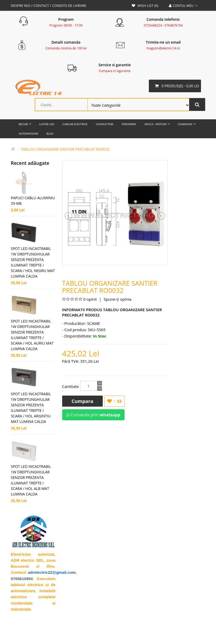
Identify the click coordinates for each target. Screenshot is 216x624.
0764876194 (174, 25)
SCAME (93, 323)
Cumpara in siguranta (115, 71)
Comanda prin (93, 415)
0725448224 (153, 25)
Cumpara (82, 401)
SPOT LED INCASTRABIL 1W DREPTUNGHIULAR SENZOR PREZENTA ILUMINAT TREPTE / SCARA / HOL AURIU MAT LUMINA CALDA (32, 335)
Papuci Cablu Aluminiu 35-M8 (33, 201)
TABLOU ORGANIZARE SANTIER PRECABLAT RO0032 (65, 149)
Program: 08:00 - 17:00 (65, 25)
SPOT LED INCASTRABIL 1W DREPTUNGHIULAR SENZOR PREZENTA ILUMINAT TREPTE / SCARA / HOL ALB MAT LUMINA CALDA (31, 480)
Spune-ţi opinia (117, 299)
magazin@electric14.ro (163, 48)
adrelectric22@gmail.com (52, 573)
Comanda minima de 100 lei (65, 48)
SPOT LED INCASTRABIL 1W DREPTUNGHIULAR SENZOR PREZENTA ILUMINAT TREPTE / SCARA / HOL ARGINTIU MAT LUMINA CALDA (31, 408)
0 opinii (90, 299)
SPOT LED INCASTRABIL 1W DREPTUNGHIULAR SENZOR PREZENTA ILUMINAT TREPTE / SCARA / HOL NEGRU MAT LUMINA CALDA (33, 263)
